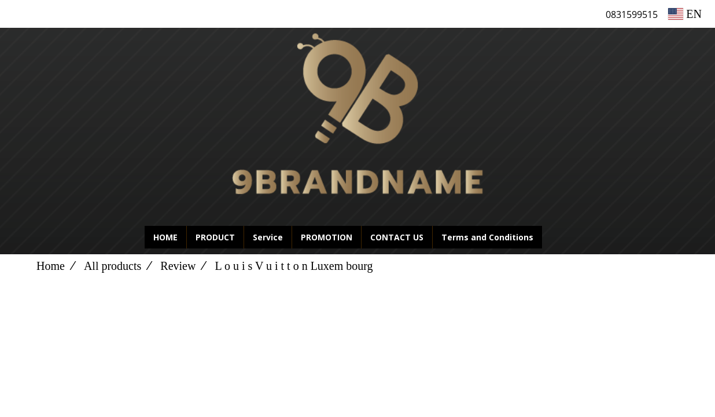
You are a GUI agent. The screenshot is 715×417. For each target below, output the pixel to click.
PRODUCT (215, 237)
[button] (559, 237)
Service (268, 237)
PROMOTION (326, 237)
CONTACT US (396, 237)
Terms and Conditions (487, 237)
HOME (165, 237)
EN (685, 14)
